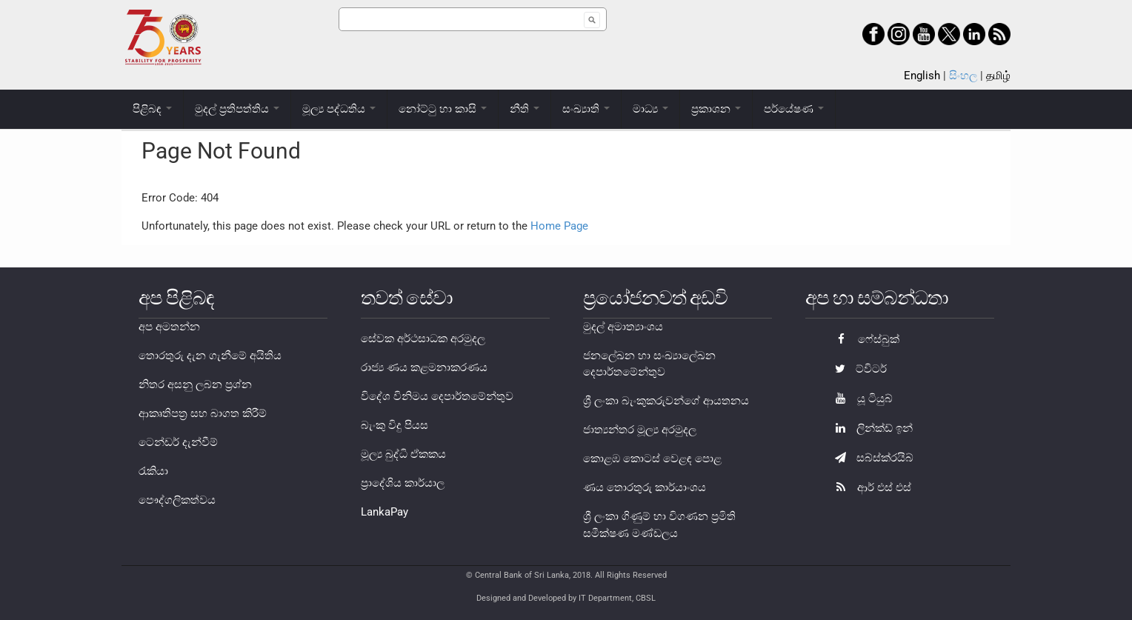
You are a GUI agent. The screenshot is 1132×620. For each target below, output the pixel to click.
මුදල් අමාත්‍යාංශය (623, 326)
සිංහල (963, 75)
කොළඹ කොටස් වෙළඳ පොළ (652, 458)
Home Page (559, 226)
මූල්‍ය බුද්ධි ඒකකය (403, 454)
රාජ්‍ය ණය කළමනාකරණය (424, 367)
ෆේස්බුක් (863, 339)
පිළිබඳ (152, 109)
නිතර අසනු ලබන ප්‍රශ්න (195, 384)
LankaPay (384, 512)
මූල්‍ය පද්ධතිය (339, 109)
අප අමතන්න (169, 326)
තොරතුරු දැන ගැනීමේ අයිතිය (210, 355)
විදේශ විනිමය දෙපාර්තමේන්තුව (437, 396)
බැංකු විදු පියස (394, 425)
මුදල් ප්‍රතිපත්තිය (237, 109)
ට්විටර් (857, 369)
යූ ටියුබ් (860, 398)
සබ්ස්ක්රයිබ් (870, 457)
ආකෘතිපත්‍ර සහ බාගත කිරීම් (203, 413)
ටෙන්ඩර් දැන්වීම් (178, 442)
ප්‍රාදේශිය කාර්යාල (403, 483)
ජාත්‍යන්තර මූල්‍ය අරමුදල (639, 429)
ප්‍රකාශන (716, 109)
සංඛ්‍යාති (586, 109)
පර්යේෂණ (794, 109)
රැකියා (153, 471)
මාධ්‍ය (650, 109)
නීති (524, 109)
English (922, 75)
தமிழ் (998, 75)
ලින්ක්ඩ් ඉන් (870, 428)
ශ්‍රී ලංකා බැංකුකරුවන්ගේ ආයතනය (666, 400)
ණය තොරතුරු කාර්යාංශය (644, 487)
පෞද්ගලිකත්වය (177, 500)
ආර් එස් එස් (869, 487)
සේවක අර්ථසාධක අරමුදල (423, 338)
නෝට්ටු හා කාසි (443, 109)
